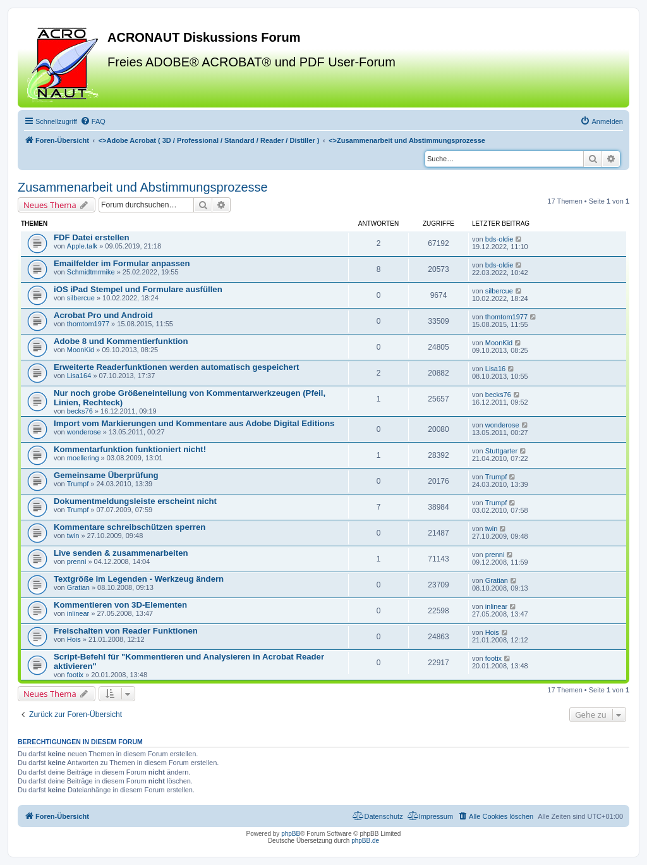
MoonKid (80, 349)
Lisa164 (79, 375)
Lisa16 (495, 368)
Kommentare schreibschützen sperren (129, 527)
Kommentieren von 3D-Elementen (120, 605)
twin (73, 535)
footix (75, 674)
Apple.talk (82, 246)
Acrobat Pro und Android (103, 315)
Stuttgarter (501, 451)
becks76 (80, 411)
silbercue (81, 298)
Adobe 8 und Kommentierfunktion (121, 341)
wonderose (84, 432)
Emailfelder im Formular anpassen (122, 263)
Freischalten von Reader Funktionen (126, 630)
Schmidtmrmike (91, 272)
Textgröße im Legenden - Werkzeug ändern (139, 579)
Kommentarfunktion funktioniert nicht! (130, 449)
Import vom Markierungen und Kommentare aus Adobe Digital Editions (194, 423)
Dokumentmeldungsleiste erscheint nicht (135, 501)
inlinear (78, 613)
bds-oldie (499, 239)
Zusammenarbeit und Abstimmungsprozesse (143, 187)
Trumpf (77, 484)
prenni (77, 561)
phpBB (290, 833)
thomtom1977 (88, 324)
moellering (83, 458)
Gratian (78, 587)
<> (209, 140)
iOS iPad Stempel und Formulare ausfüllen (138, 289)
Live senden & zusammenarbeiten (121, 553)
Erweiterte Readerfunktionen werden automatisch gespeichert (176, 367)
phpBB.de (365, 840)
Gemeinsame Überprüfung (106, 475)
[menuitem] (93, 121)
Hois (74, 639)
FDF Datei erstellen (91, 237)
